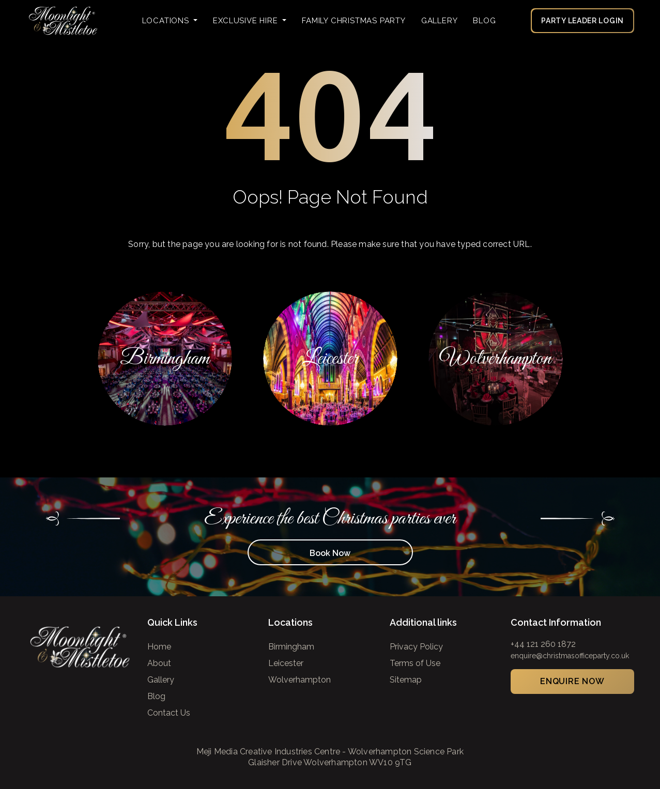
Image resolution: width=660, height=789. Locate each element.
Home (159, 647)
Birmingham (291, 647)
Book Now (330, 553)
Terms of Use (415, 663)
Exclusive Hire (246, 20)
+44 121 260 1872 (543, 644)
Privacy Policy (416, 647)
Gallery (439, 20)
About (159, 663)
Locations (167, 20)
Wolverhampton (299, 680)
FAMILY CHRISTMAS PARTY (354, 20)
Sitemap (406, 680)
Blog (484, 20)
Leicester (285, 663)
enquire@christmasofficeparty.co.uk (570, 656)
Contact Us (168, 713)
